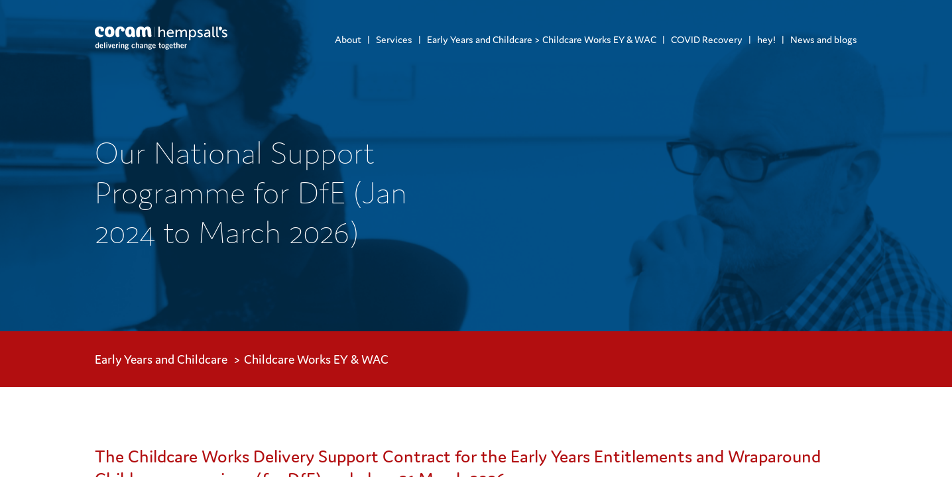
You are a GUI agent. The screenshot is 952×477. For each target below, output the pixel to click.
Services (394, 39)
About (348, 39)
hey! (766, 39)
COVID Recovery (707, 39)
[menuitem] (348, 39)
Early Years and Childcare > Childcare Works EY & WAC (541, 39)
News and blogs (823, 39)
